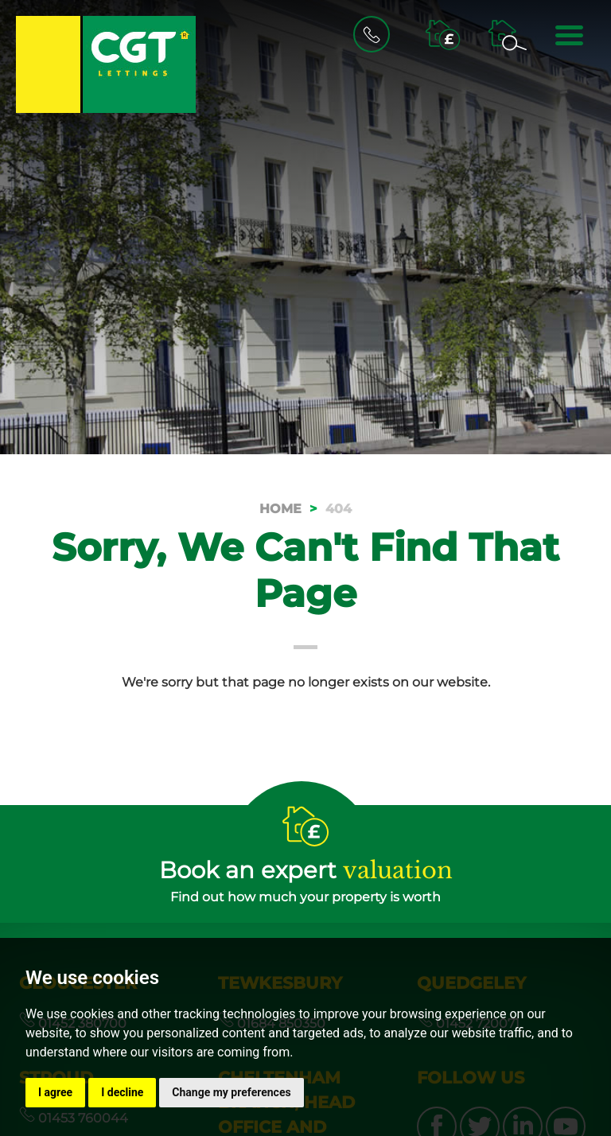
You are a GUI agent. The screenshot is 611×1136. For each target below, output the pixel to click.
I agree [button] (55, 1092)
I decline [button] (122, 1092)
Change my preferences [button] (231, 1092)
